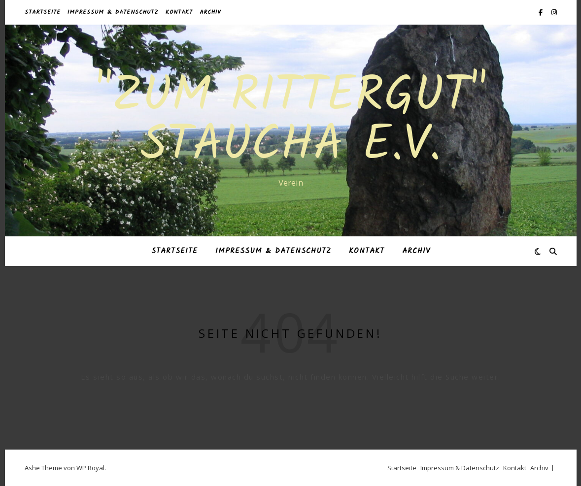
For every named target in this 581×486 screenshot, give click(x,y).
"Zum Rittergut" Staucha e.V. (290, 121)
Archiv (210, 12)
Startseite (43, 12)
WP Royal (90, 467)
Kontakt (179, 12)
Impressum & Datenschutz (113, 12)
